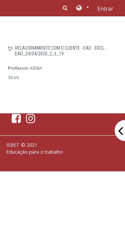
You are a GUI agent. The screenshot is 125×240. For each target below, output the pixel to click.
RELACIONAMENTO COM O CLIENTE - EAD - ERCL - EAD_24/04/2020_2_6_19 (61, 50)
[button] (82, 8)
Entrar (105, 8)
